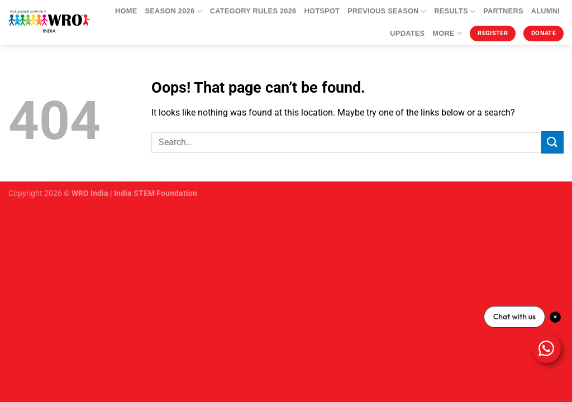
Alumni (545, 11)
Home (126, 11)
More (447, 33)
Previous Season (386, 11)
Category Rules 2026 (253, 11)
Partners (503, 11)
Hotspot (322, 11)
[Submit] (552, 142)
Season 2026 (173, 11)
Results (454, 11)
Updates (407, 33)
